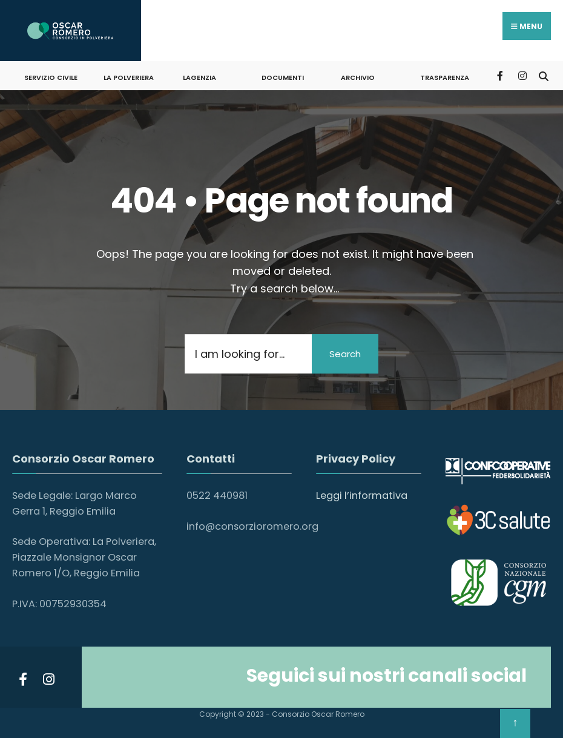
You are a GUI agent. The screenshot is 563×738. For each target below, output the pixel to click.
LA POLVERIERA (129, 77)
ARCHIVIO (358, 77)
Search (345, 354)
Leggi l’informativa (361, 495)
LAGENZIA (199, 77)
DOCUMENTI (283, 77)
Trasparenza (444, 77)
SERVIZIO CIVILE (50, 77)
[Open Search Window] (543, 75)
